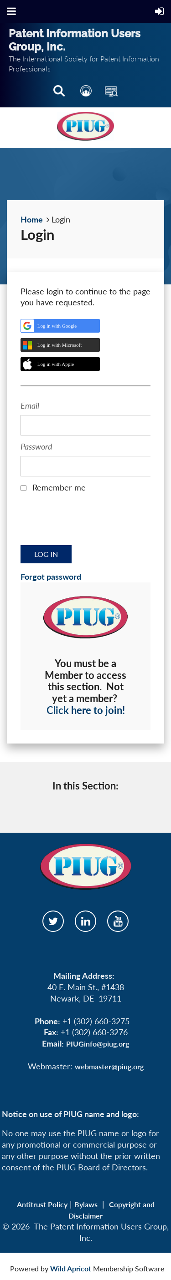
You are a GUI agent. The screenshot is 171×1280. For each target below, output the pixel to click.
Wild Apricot (70, 1268)
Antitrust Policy (42, 1204)
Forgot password (51, 577)
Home (32, 219)
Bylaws (86, 1204)
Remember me (59, 487)
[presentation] (90, 522)
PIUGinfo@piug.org (97, 1043)
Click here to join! (86, 710)
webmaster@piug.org (109, 1066)
